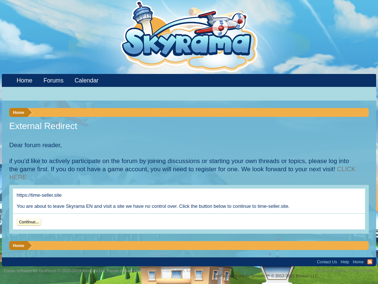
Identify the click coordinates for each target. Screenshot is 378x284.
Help (345, 262)
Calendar (87, 80)
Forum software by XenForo (55, 270)
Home (24, 80)
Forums (53, 80)
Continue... (29, 221)
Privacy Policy (361, 270)
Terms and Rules (330, 270)
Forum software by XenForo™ (158, 270)
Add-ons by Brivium (266, 276)
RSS (369, 261)
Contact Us (327, 262)
